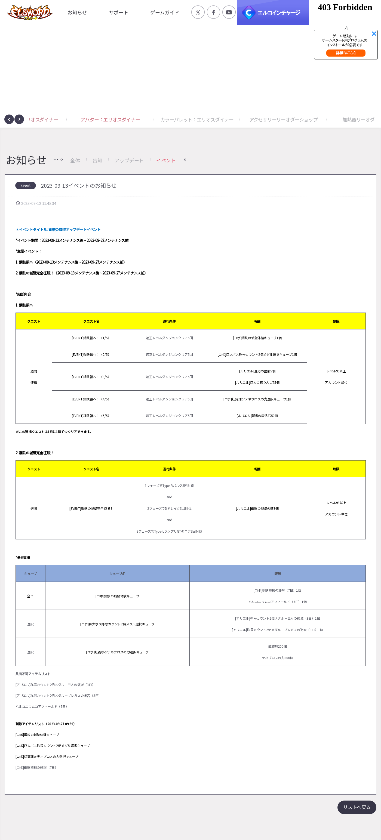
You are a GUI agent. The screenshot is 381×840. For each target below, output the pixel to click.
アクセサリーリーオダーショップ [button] (332, 119)
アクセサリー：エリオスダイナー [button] (73, 119)
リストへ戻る (357, 807)
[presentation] (9, 119)
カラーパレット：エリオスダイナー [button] (245, 119)
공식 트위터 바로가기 (198, 12)
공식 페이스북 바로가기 (213, 12)
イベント (166, 160)
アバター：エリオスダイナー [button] (159, 119)
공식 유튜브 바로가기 (229, 12)
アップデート (129, 160)
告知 (97, 160)
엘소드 (28, 12)
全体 (75, 160)
